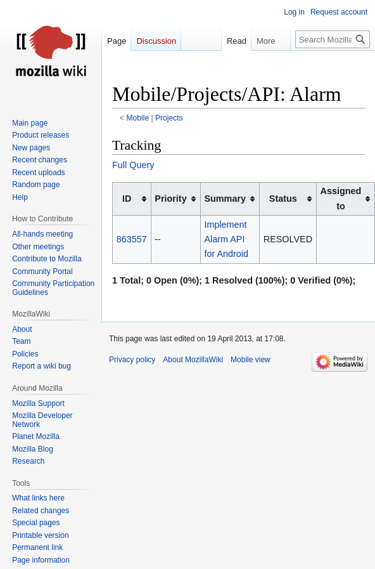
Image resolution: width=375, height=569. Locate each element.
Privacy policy (132, 359)
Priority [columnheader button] (170, 198)
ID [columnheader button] (126, 198)
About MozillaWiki (193, 359)
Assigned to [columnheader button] (341, 198)
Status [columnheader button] (283, 198)
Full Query (133, 165)
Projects (169, 118)
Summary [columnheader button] (225, 198)
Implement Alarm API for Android (226, 239)
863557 (132, 239)
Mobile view (250, 359)
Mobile (138, 118)
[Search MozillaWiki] (332, 39)
